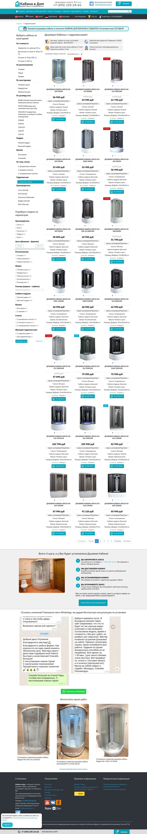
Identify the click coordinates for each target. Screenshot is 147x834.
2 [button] (57, 85)
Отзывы (86, 11)
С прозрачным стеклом (27, 166)
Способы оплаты (51, 795)
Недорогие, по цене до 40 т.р (29, 48)
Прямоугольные (24, 92)
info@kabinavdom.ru (27, 808)
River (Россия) (23, 204)
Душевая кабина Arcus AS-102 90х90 (58, 90)
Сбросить (39, 341)
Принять (7, 825)
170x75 (21, 134)
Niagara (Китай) (24, 201)
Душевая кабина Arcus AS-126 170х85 (88, 505)
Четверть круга (24, 85)
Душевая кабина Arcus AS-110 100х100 (117, 300)
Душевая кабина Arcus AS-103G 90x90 (88, 160)
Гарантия (66, 11)
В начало (82, 541)
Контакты (94, 11)
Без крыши (22, 155)
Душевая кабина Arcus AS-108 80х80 (117, 230)
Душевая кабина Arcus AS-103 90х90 (58, 160)
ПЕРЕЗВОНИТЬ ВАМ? (103, 4)
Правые (21, 76)
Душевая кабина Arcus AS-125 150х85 (58, 505)
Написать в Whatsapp (73, 691)
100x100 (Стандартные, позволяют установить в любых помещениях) (30, 114)
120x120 (21, 127)
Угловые (21, 69)
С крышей (22, 158)
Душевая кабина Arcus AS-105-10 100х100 (88, 230)
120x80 (21, 120)
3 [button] (60, 85)
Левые (20, 73)
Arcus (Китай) (23, 190)
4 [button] (63, 85)
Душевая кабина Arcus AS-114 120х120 (88, 367)
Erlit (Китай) (22, 194)
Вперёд (118, 541)
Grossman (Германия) (26, 197)
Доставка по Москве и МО (36, 11)
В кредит (57, 11)
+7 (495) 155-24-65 (108, 562)
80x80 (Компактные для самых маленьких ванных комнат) (30, 101)
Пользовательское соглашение (114, 789)
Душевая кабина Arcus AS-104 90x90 (117, 160)
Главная (19, 24)
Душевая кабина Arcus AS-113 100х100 (58, 367)
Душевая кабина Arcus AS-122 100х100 (117, 90)
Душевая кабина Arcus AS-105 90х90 (58, 230)
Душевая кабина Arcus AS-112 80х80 (88, 90)
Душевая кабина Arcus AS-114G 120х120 (117, 367)
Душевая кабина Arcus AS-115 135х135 (58, 437)
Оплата (50, 11)
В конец (127, 541)
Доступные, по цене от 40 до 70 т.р (30, 53)
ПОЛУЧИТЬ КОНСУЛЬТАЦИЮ (93, 603)
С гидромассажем (25, 182)
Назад (91, 541)
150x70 (21, 131)
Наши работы (76, 11)
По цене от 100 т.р (25, 61)
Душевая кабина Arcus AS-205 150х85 (117, 505)
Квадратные (23, 88)
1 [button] (54, 85)
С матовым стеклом (25, 170)
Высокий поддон (24, 146)
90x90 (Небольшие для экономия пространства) (27, 107)
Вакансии (48, 787)
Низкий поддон (24, 143)
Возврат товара (79, 784)
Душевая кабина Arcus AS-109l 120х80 (58, 300)
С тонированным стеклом (28, 174)
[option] (59, 71)
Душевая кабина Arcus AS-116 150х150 (88, 437)
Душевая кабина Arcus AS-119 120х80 (117, 437)
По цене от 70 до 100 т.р (27, 57)
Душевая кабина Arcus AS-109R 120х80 (88, 300)
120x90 (21, 124)
